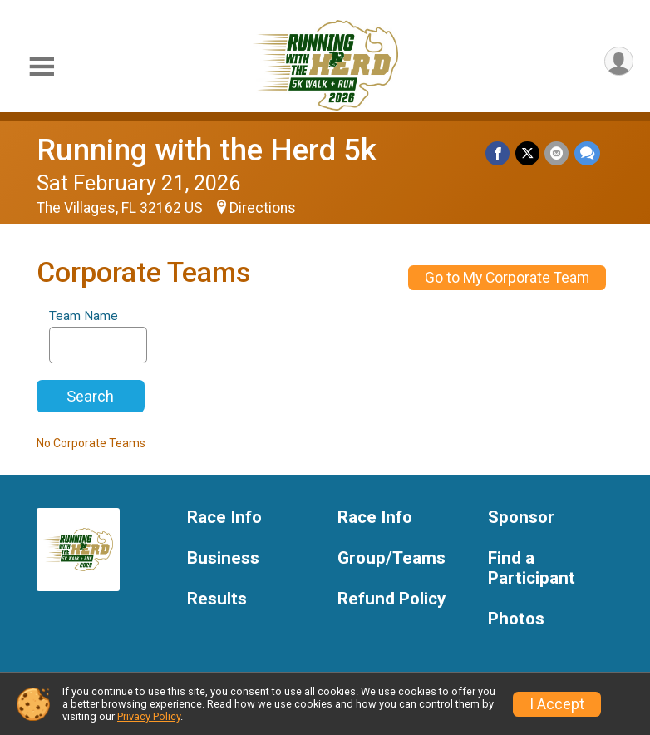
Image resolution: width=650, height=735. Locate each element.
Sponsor (521, 517)
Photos (516, 619)
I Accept (556, 704)
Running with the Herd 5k (207, 150)
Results (217, 599)
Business (223, 558)
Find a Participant (531, 568)
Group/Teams (391, 558)
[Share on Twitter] (528, 153)
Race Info (224, 517)
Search (90, 396)
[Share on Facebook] (499, 153)
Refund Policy (391, 599)
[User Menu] (618, 62)
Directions (262, 208)
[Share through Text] (587, 153)
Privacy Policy (148, 716)
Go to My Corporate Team (507, 277)
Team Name (83, 316)
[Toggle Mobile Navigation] (41, 67)
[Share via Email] (557, 153)
